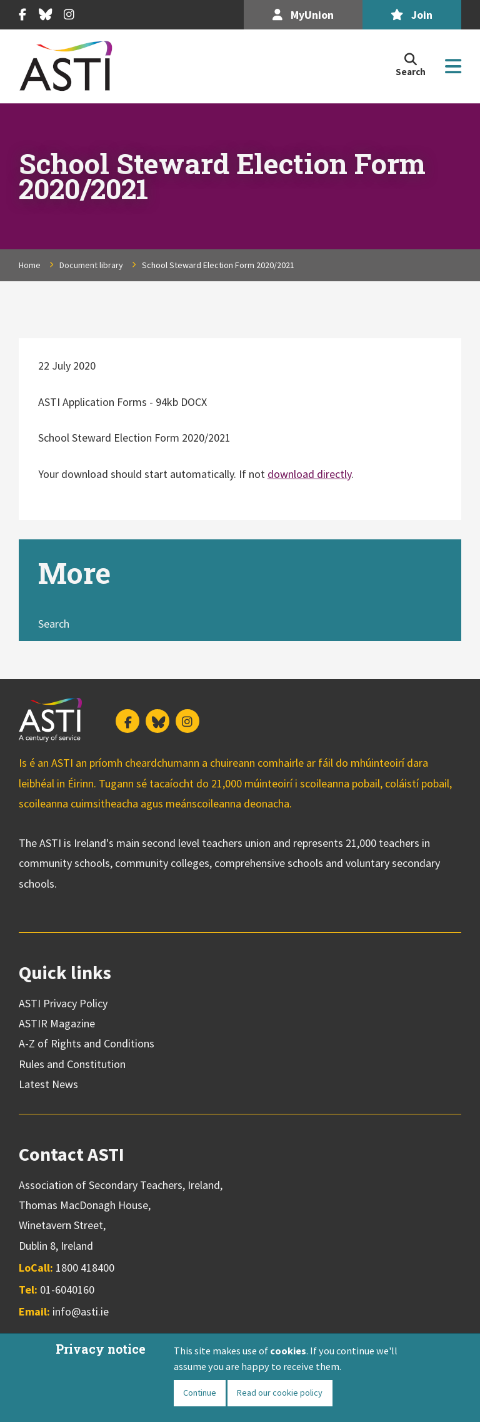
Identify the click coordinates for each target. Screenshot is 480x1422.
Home (30, 265)
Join (411, 15)
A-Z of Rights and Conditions (86, 1043)
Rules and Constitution (72, 1064)
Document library (91, 265)
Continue (199, 1392)
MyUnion (303, 15)
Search (53, 623)
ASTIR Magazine (57, 1023)
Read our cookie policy (280, 1392)
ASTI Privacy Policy (63, 1003)
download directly (309, 474)
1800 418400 (85, 1267)
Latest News (48, 1084)
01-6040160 (67, 1289)
